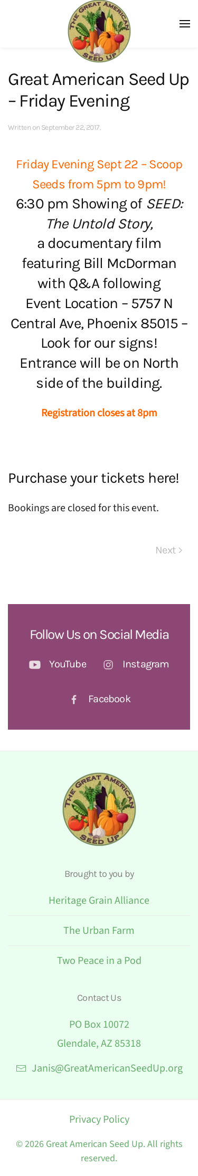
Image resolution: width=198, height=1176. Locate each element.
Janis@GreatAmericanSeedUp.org (99, 1068)
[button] (185, 23)
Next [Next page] (168, 550)
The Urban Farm (99, 930)
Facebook (109, 699)
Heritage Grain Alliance (99, 900)
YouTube (67, 664)
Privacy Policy (99, 1119)
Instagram (145, 664)
